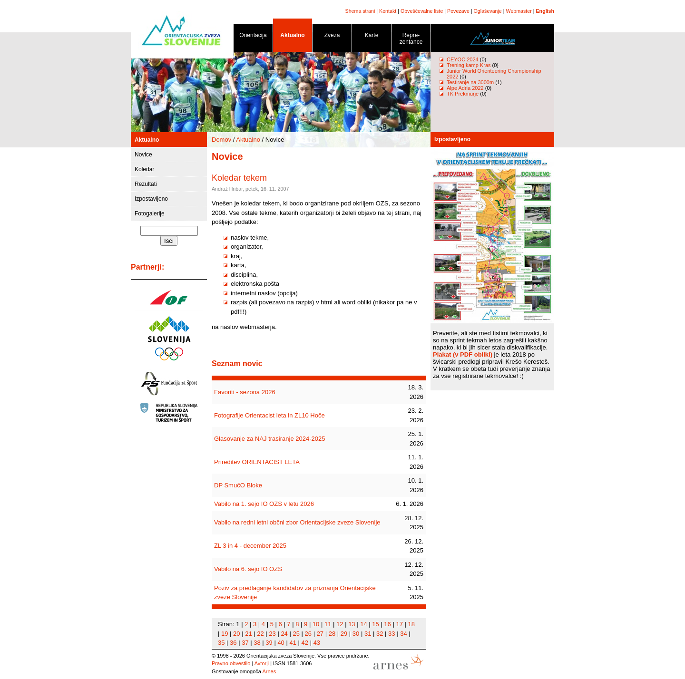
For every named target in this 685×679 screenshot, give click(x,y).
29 (344, 633)
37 (245, 642)
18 (411, 624)
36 (233, 642)
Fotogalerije (150, 213)
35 (221, 642)
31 (367, 633)
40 (280, 642)
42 (305, 642)
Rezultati (146, 184)
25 (296, 633)
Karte (371, 37)
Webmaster (519, 11)
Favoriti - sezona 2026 (244, 392)
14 (363, 624)
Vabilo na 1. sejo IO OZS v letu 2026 (264, 503)
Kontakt (387, 11)
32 (379, 633)
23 (272, 633)
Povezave (458, 11)
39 (268, 642)
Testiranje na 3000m (471, 82)
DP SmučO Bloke (238, 485)
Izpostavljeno (151, 198)
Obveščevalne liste (422, 11)
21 (248, 633)
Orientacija (253, 37)
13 (351, 624)
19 (224, 633)
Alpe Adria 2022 (465, 88)
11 (327, 624)
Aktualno (292, 37)
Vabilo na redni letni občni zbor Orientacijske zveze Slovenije (297, 522)
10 (316, 624)
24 (284, 633)
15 (375, 624)
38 (257, 642)
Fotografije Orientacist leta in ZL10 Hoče (269, 415)
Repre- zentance (411, 40)
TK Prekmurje (463, 94)
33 (391, 633)
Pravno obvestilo (231, 663)
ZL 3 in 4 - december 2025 (250, 545)
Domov (221, 139)
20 (236, 633)
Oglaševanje (488, 11)
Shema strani (360, 11)
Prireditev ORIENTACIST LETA (257, 462)
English (545, 11)
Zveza (332, 37)
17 (399, 624)
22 (260, 633)
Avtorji (261, 663)
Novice (143, 154)
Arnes (269, 671)
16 (387, 624)
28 (332, 633)
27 (320, 633)
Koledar (144, 169)
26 (308, 633)
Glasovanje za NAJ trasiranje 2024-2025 (269, 438)
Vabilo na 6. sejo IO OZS (248, 568)
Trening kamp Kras (469, 65)
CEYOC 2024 (463, 59)
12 (339, 624)
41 (292, 642)
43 (316, 642)
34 (403, 633)
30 (355, 633)
